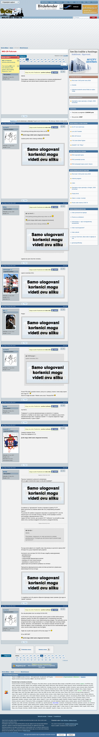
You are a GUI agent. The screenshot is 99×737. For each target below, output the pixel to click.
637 (49, 59)
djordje (5, 406)
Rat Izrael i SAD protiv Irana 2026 (81, 80)
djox (4, 310)
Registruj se (59, 2)
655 (49, 61)
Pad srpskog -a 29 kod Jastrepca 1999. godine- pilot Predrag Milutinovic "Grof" (8, 68)
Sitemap (50, 716)
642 (31, 657)
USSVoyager (6, 269)
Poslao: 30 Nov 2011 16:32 (9, 345)
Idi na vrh (66, 660)
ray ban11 (6, 127)
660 (46, 660)
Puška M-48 (75, 193)
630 (23, 59)
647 (20, 61)
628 (31, 655)
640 (60, 59)
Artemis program (76, 178)
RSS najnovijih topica (78, 155)
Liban (73, 183)
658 (60, 61)
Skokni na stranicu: (55, 64)
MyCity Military (45, 2)
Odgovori (23, 56)
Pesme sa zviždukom (78, 217)
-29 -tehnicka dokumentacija (8, 61)
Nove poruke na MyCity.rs (78, 209)
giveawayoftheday (77, 243)
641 (63, 59)
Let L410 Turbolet (77, 131)
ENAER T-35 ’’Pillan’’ (78, 145)
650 (31, 61)
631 (27, 59)
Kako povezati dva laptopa (79, 212)
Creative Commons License (71, 723)
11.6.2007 (65, 55)
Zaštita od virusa (73, 720)
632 (31, 59)
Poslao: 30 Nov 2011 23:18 (9, 467)
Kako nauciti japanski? (78, 227)
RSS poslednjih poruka (78, 159)
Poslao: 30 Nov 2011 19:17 (9, 402)
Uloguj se (52, 2)
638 (52, 59)
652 (39, 61)
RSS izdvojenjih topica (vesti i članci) (82, 164)
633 (34, 59)
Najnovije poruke (42, 716)
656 (53, 61)
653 (42, 61)
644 (39, 657)
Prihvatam (61, 735)
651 (35, 61)
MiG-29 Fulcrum (24, 47)
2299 (50, 660)
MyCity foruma (26, 730)
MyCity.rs (66, 720)
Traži (84, 2)
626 (23, 655)
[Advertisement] (49, 34)
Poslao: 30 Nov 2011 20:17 (9, 425)
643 (35, 657)
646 (46, 657)
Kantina (65, 2)
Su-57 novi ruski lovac (78, 127)
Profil (25, 116)
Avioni (11, 47)
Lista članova (78, 2)
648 (24, 61)
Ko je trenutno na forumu (11, 674)
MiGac (5, 207)
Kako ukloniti (75, 232)
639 (56, 59)
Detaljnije (83, 677)
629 (20, 59)
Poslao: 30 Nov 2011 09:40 (9, 123)
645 (42, 657)
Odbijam (71, 735)
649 (28, 61)
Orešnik (74, 85)
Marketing (94, 2)
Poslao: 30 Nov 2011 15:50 (9, 306)
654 (46, 61)
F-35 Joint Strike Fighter (78, 140)
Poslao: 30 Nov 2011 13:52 (9, 265)
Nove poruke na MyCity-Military (79, 170)
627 (27, 655)
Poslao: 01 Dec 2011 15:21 (9, 606)
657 (57, 61)
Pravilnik (71, 2)
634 (38, 59)
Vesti (62, 720)
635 (41, 59)
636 (45, 59)
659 (64, 61)
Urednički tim (57, 716)
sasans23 (6, 429)
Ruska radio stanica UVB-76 (80, 202)
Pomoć (88, 2)
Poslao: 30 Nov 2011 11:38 (9, 203)
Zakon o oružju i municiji (78, 198)
